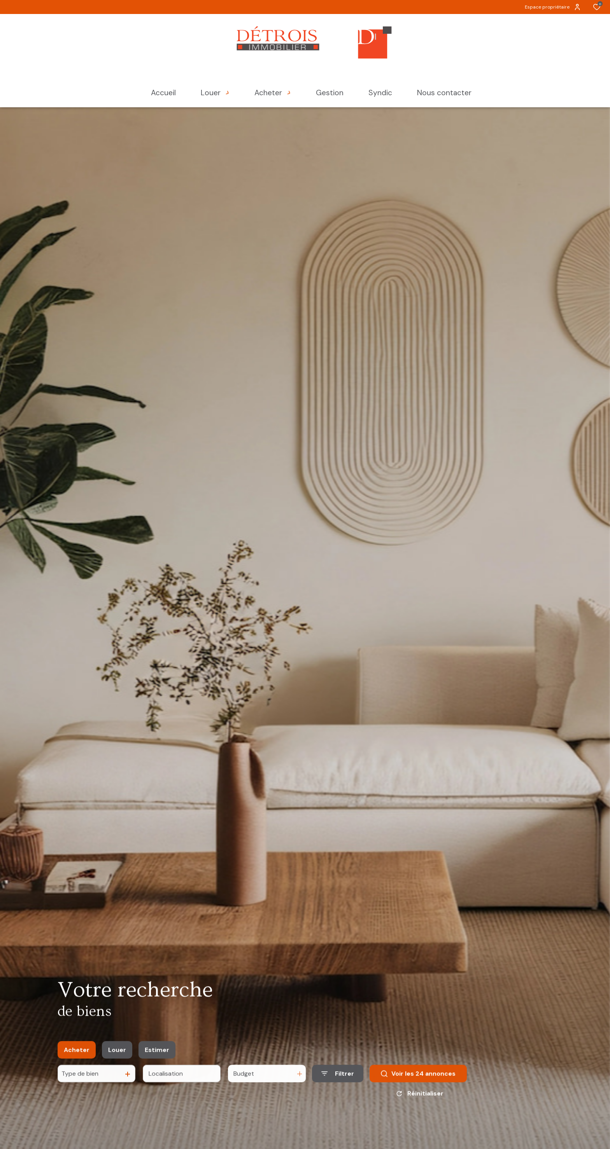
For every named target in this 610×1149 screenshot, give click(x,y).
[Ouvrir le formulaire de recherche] (337, 1084)
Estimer (157, 1061)
